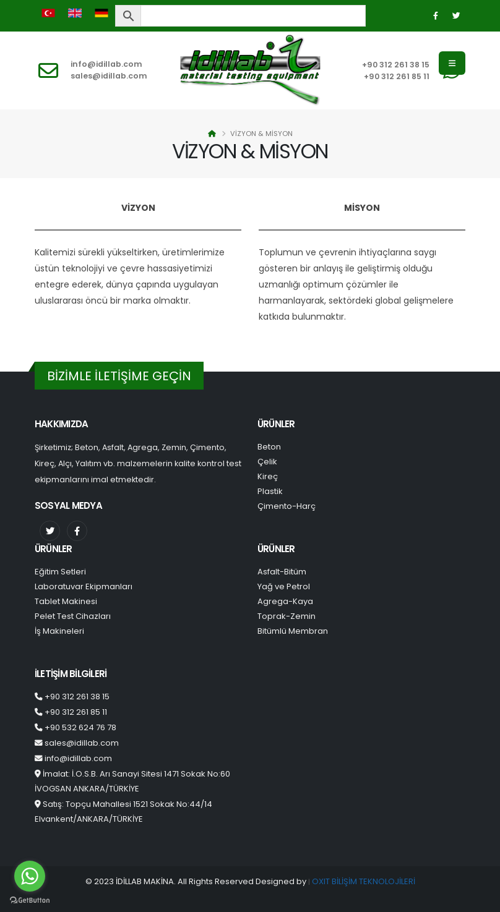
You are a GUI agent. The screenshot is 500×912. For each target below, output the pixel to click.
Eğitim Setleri (60, 571)
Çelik (267, 461)
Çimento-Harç (286, 506)
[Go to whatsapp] (29, 876)
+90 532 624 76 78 (80, 727)
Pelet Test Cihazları (73, 616)
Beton (269, 447)
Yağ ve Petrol (283, 586)
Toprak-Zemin (286, 616)
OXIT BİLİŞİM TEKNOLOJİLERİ (363, 881)
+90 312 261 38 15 (395, 64)
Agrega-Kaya (285, 601)
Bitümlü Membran (292, 631)
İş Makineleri (59, 631)
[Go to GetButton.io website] (30, 899)
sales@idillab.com (109, 75)
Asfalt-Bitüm (281, 571)
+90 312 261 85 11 (396, 76)
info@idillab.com (106, 64)
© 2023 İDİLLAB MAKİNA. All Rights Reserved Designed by (196, 881)
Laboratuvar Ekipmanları (83, 586)
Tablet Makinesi (66, 601)
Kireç (267, 476)
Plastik (270, 491)
